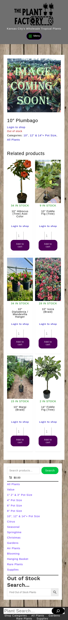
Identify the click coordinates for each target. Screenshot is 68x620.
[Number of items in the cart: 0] (14, 477)
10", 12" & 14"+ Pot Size (40, 135)
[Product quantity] (20, 236)
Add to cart (20, 245)
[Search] (58, 611)
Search (50, 470)
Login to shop (16, 127)
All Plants (13, 139)
